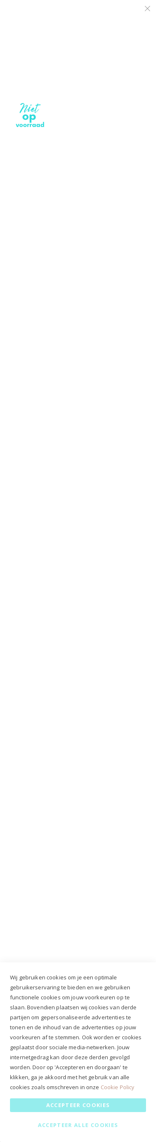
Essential (133, 16)
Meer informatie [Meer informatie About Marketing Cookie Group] (124, 196)
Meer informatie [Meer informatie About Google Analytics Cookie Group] (124, 276)
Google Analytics (133, 217)
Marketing (133, 107)
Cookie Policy (118, 1087)
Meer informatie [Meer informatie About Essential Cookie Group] (124, 86)
